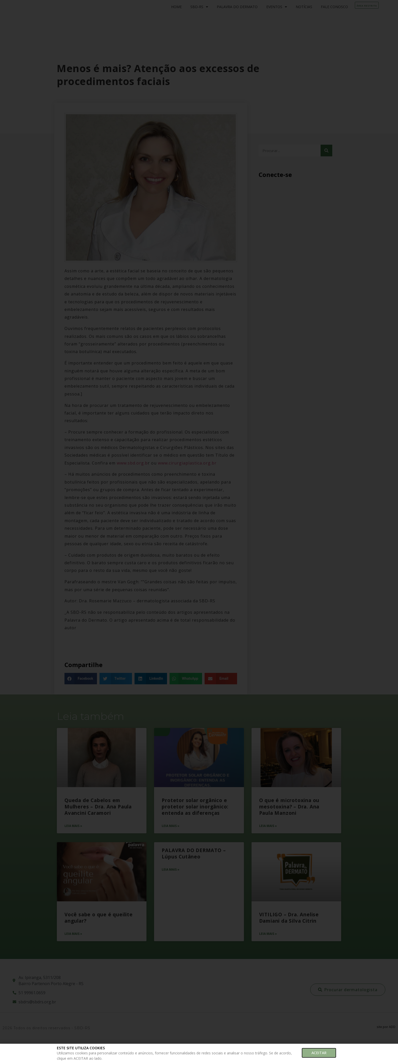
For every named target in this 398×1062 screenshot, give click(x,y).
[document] (199, 531)
